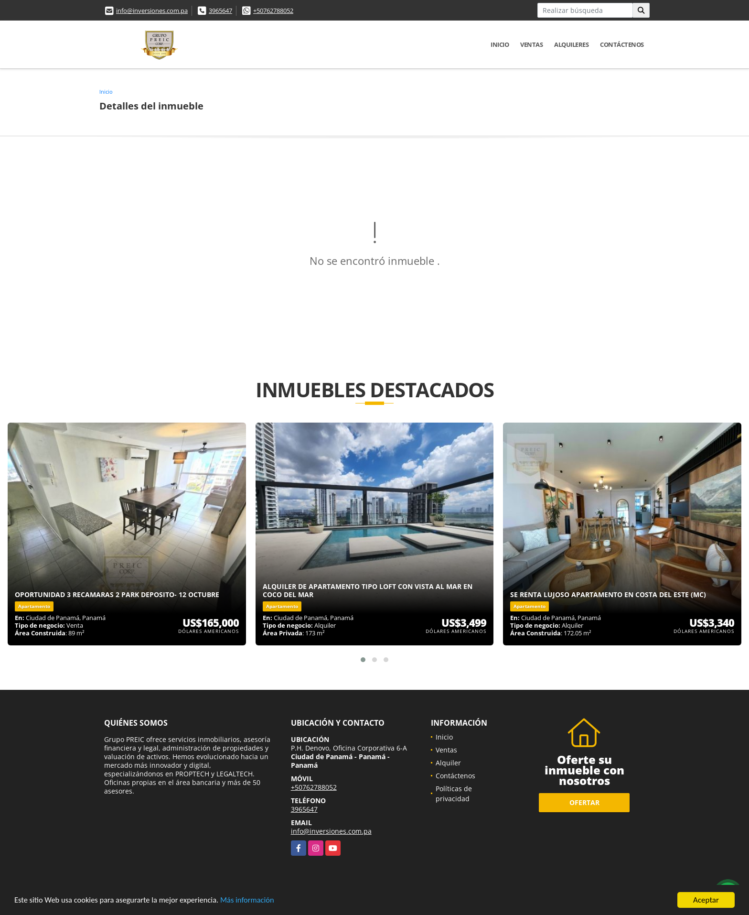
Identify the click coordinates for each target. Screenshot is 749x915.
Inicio (500, 44)
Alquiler (448, 762)
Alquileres (571, 44)
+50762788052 (273, 10)
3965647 (220, 10)
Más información (254, 901)
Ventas (531, 44)
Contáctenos (622, 44)
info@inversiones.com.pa (152, 10)
